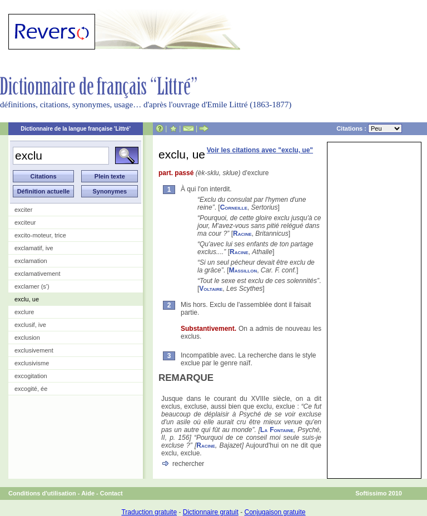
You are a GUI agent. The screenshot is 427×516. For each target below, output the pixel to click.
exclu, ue (26, 299)
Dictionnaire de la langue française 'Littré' (76, 129)
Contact (111, 493)
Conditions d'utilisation (42, 493)
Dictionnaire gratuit (211, 512)
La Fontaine (277, 430)
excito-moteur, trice (40, 235)
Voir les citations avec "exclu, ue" (260, 150)
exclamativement (37, 273)
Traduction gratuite (149, 512)
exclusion (27, 337)
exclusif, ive (30, 324)
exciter (23, 209)
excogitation (30, 376)
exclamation (30, 260)
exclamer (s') (31, 286)
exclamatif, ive (33, 248)
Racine (242, 233)
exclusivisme (31, 363)
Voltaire (210, 288)
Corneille (233, 207)
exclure (24, 312)
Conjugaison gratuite (274, 512)
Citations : (369, 128)
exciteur (25, 222)
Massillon (243, 270)
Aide (88, 493)
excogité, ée (30, 388)
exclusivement (33, 350)
